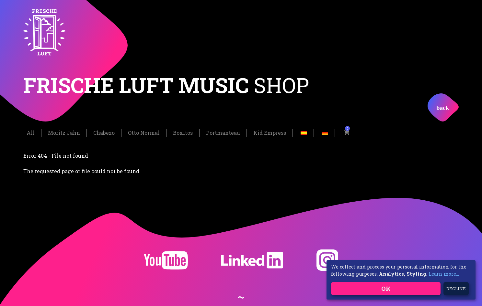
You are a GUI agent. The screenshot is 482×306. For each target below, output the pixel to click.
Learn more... (444, 274)
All (31, 132)
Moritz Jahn (64, 132)
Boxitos (183, 132)
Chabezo (104, 132)
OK (386, 288)
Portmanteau (223, 132)
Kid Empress (269, 132)
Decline (456, 288)
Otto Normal (144, 132)
